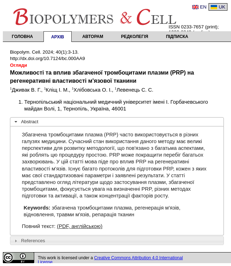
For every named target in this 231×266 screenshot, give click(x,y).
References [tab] (29, 241)
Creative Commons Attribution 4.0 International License (110, 260)
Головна (22, 36)
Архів (57, 36)
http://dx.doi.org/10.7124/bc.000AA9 (47, 58)
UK (222, 7)
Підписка (177, 36)
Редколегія (134, 36)
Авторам (92, 36)
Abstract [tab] (25, 122)
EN (203, 7)
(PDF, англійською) (80, 226)
